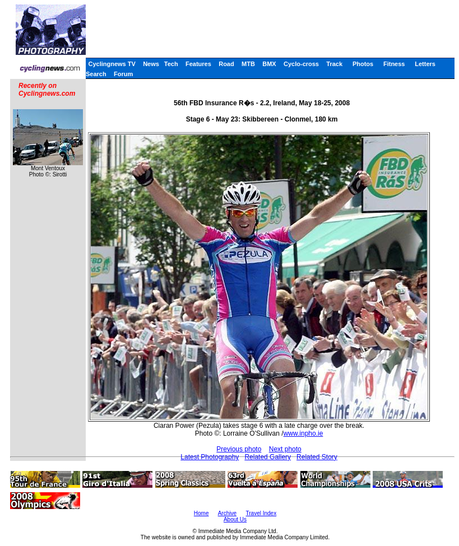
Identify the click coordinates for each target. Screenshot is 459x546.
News (151, 63)
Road (226, 63)
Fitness (394, 63)
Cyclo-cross (301, 63)
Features (198, 63)
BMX (269, 63)
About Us (235, 519)
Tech (171, 63)
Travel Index (261, 513)
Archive (227, 513)
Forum (123, 74)
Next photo (285, 449)
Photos (363, 63)
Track (334, 63)
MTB (248, 63)
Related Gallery (267, 457)
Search (96, 74)
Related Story (316, 457)
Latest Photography (209, 457)
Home (201, 513)
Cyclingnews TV (111, 63)
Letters (425, 63)
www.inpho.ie (303, 433)
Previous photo (238, 449)
